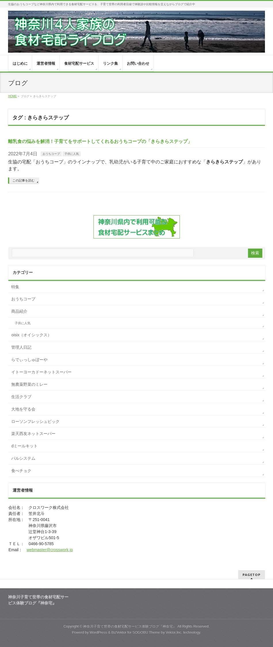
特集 (15, 287)
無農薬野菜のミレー (29, 384)
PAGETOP (252, 575)
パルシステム (23, 458)
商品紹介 (19, 311)
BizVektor (118, 632)
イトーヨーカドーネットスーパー (41, 372)
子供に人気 (71, 153)
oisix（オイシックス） (31, 335)
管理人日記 (21, 347)
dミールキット (24, 446)
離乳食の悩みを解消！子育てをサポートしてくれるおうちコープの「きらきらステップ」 (100, 141)
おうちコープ (51, 153)
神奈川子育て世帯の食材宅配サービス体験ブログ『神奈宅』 (129, 626)
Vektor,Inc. (174, 632)
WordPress (98, 632)
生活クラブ (21, 396)
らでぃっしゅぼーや (29, 359)
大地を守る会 (23, 409)
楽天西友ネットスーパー (33, 433)
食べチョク (21, 470)
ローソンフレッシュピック (35, 421)
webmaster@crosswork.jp (49, 549)
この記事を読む (23, 180)
